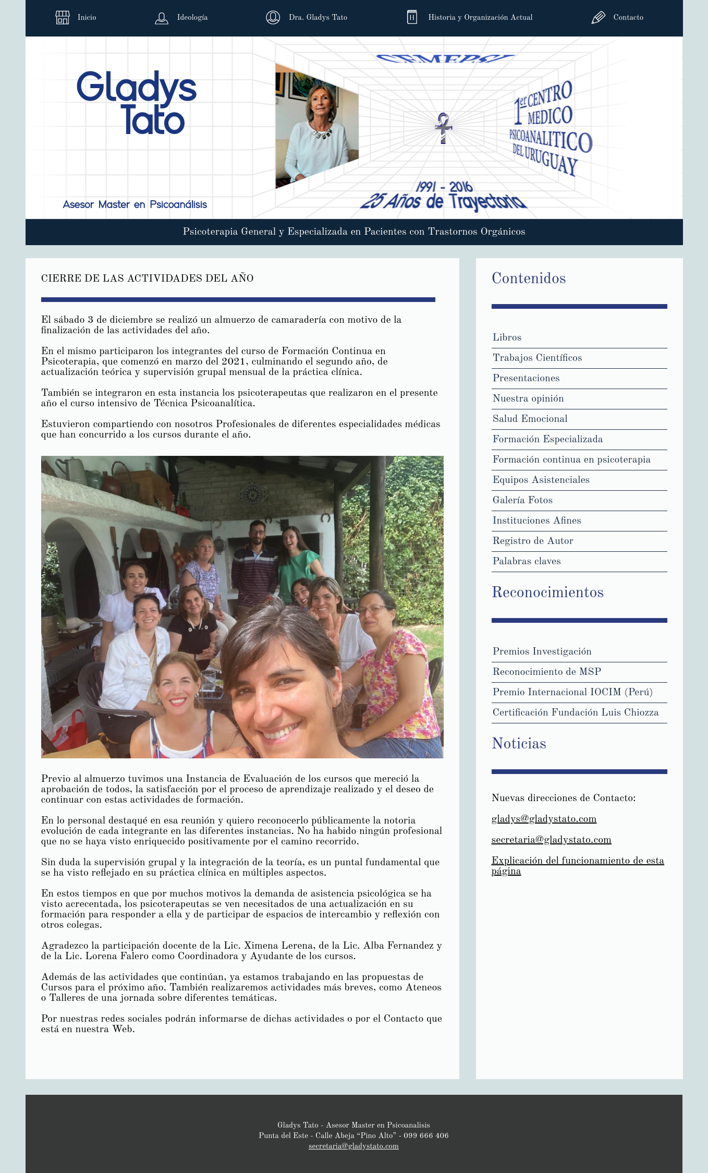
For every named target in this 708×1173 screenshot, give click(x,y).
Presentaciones (526, 378)
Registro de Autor (533, 541)
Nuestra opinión (528, 399)
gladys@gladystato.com (544, 819)
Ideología (192, 18)
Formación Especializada (548, 439)
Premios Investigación (542, 652)
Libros (507, 338)
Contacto (628, 18)
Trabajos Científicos (537, 358)
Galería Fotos (523, 500)
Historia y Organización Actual (480, 18)
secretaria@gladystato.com (552, 840)
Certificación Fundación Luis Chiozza (576, 713)
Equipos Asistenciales (541, 480)
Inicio (87, 18)
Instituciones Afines (537, 521)
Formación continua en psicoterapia (572, 460)
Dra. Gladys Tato (318, 18)
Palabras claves (527, 562)
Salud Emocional (530, 419)
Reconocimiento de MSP (547, 672)
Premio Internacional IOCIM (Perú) (573, 692)
